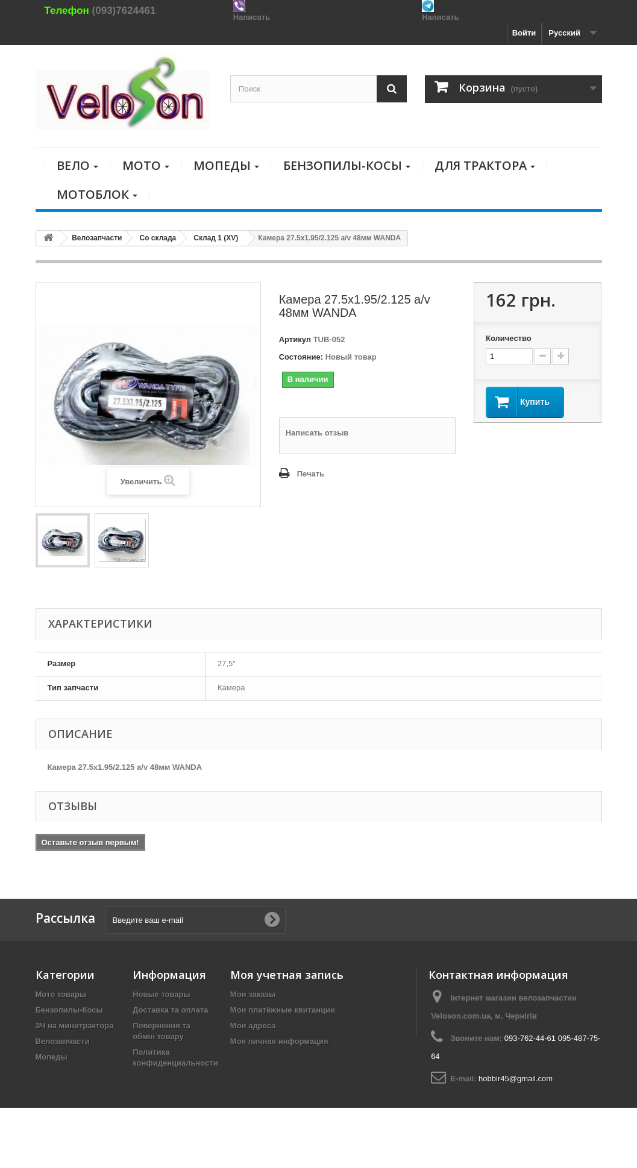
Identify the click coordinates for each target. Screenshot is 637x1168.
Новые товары (161, 994)
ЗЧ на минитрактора (75, 1025)
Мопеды (51, 1056)
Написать (251, 17)
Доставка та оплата (170, 1009)
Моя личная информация (279, 1041)
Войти (524, 32)
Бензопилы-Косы (69, 1009)
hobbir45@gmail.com (516, 1078)
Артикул (295, 339)
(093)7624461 (124, 10)
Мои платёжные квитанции (282, 1009)
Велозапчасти (63, 1041)
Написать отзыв (317, 432)
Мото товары (61, 994)
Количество (509, 338)
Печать (310, 473)
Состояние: (301, 356)
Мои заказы (252, 994)
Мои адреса (252, 1025)
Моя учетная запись (287, 974)
